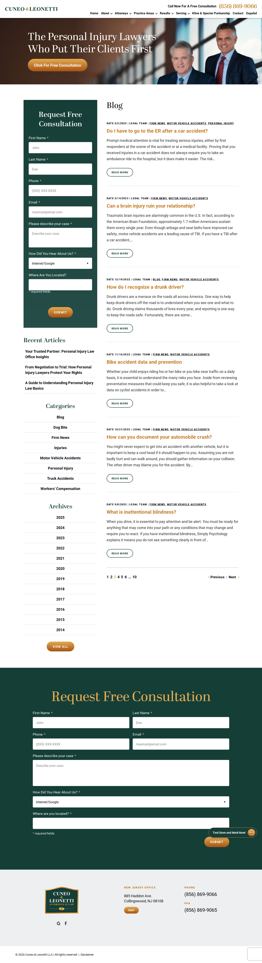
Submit (60, 312)
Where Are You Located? (47, 275)
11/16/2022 (122, 354)
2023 (60, 537)
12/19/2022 (122, 279)
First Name (39, 137)
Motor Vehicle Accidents (187, 123)
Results (165, 13)
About (105, 13)
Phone (35, 180)
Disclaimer (87, 954)
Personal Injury (221, 123)
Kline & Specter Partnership (211, 13)
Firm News (157, 123)
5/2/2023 (121, 123)
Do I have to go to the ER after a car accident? (157, 131)
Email (34, 202)
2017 (60, 599)
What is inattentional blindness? (141, 512)
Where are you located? (52, 813)
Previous (217, 577)
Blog (156, 279)
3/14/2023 (122, 198)
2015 (60, 619)
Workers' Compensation (60, 488)
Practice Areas (144, 13)
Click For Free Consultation (57, 65)
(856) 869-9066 (238, 6)
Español (251, 13)
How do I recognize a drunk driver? (145, 287)
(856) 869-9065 (200, 910)
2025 (60, 517)
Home (94, 13)
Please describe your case (50, 223)
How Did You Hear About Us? (52, 253)
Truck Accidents (60, 478)
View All (60, 646)
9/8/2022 (121, 504)
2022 (60, 548)
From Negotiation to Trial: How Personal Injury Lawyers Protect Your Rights (58, 370)
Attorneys (121, 13)
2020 (60, 568)
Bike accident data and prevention (144, 362)
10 (134, 576)
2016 (60, 609)
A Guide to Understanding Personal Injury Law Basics (59, 385)
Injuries (60, 447)
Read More (120, 172)
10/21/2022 (122, 429)
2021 (60, 558)
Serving (181, 13)
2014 (60, 629)
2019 (60, 578)
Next (232, 577)
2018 (60, 588)
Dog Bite (60, 427)
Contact (238, 13)
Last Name (38, 159)
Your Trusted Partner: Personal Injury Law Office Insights (59, 354)
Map (131, 910)
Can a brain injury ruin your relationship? (151, 205)
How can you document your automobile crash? (159, 437)
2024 (60, 527)
